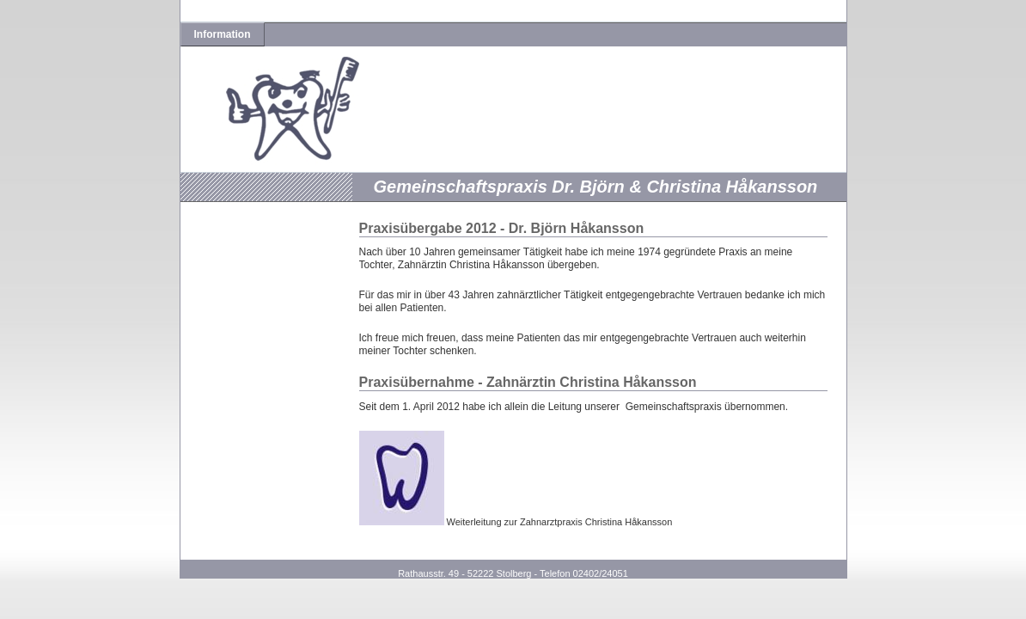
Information (222, 34)
